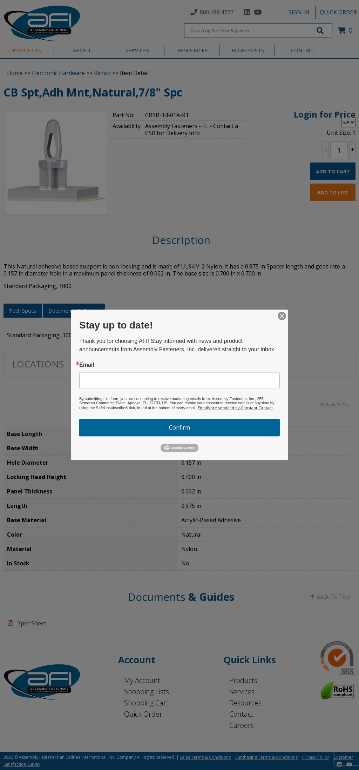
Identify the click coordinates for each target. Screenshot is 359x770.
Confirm (179, 427)
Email (86, 365)
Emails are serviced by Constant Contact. (236, 407)
